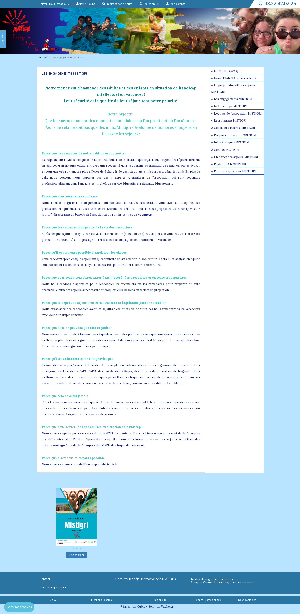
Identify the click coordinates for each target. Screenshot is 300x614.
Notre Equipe (85, 4)
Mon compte (175, 4)
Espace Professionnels (208, 600)
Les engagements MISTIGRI (233, 99)
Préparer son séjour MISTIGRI (235, 135)
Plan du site (159, 600)
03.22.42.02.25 (280, 3)
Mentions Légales (101, 600)
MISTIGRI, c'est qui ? (55, 4)
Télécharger (76, 555)
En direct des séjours (117, 4)
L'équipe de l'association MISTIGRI (238, 113)
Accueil (43, 57)
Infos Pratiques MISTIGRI (231, 142)
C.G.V (53, 600)
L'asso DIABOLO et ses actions (235, 78)
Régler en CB (149, 4)
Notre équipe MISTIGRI (230, 106)
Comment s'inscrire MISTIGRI (234, 128)
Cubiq (141, 606)
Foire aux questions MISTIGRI (235, 171)
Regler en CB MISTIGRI (230, 164)
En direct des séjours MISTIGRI (236, 157)
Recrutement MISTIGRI (230, 120)
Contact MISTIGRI (226, 150)
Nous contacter (247, 600)
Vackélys (167, 606)
